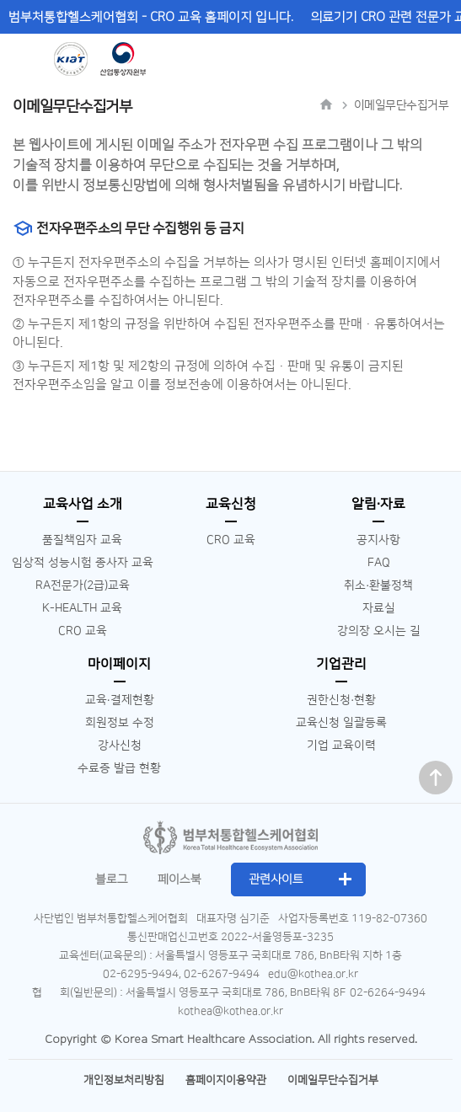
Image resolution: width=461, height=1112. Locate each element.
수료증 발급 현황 (119, 768)
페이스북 (179, 879)
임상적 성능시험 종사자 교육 (82, 562)
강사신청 (120, 745)
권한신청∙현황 (341, 700)
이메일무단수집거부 (332, 1080)
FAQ (378, 562)
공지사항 (378, 540)
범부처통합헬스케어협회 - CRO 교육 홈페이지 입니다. (150, 17)
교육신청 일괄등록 (341, 723)
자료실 (378, 608)
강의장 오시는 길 (379, 631)
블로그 (111, 879)
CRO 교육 (82, 631)
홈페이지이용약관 (225, 1080)
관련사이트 (276, 879)
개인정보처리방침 (123, 1080)
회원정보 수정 (119, 723)
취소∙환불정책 (378, 585)
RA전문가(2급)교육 (82, 585)
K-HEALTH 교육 (82, 608)
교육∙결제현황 (119, 700)
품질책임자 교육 (82, 540)
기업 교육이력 (341, 745)
